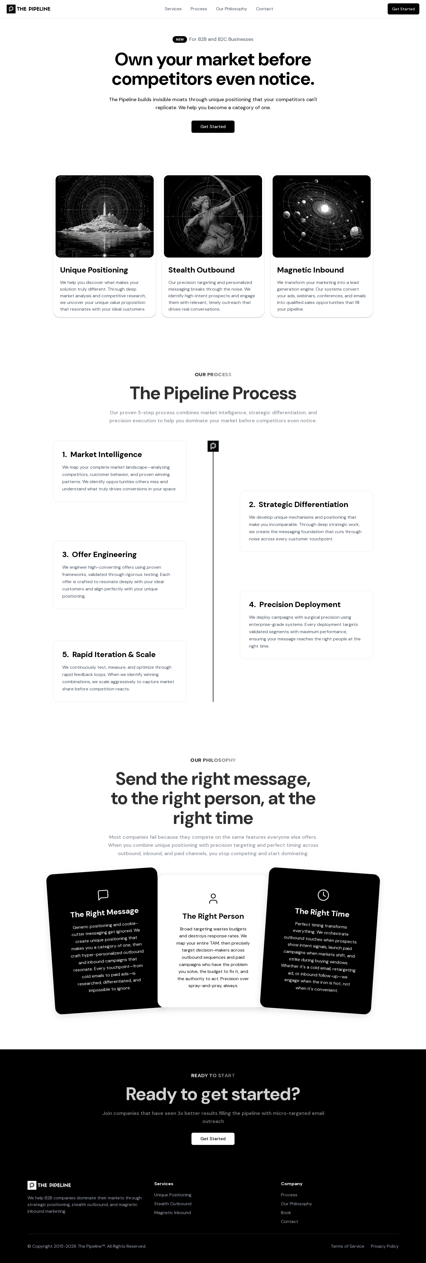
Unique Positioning (172, 1195)
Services (173, 9)
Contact (264, 9)
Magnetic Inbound (172, 1212)
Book (286, 1212)
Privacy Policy (385, 1246)
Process (199, 9)
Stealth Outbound (172, 1204)
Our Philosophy (231, 9)
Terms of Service (347, 1246)
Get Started (403, 8)
